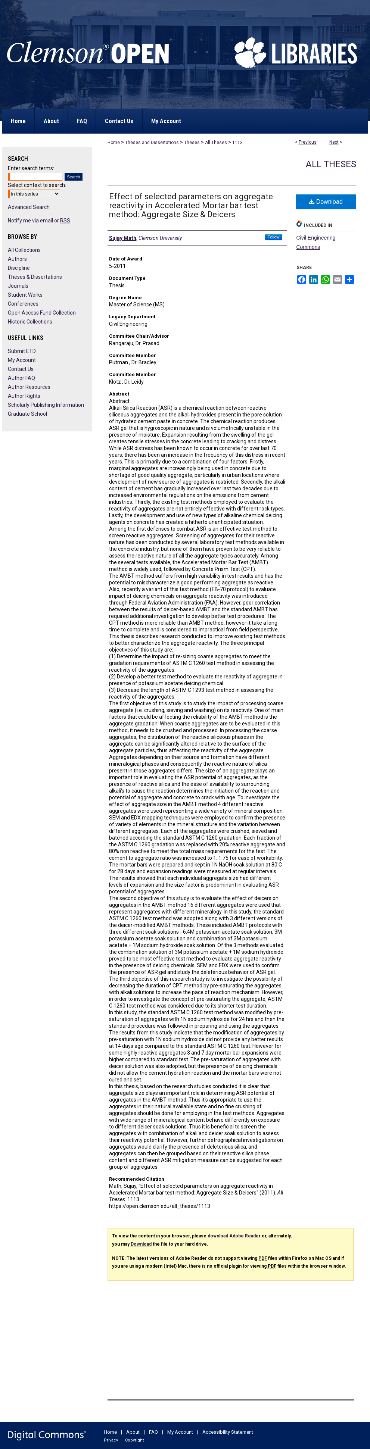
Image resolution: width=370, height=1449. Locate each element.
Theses (192, 142)
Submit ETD (22, 351)
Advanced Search (29, 207)
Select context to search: (37, 185)
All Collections (24, 250)
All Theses (216, 142)
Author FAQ (21, 378)
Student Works (25, 295)
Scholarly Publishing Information (46, 405)
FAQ (153, 1432)
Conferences (23, 304)
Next (334, 142)
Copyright (134, 1440)
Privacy (111, 1440)
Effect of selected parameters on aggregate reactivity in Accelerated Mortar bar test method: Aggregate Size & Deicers (191, 205)
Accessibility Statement (227, 1432)
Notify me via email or (39, 221)
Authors (17, 259)
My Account (22, 360)
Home (114, 142)
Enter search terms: (31, 168)
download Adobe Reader (234, 1236)
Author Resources (29, 387)
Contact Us (21, 369)
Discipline (19, 268)
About (133, 1432)
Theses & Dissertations (35, 277)
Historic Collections (30, 322)
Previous (308, 142)
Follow (274, 237)
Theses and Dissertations (152, 142)
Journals (18, 286)
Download (326, 202)
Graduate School (27, 414)
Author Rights (24, 396)
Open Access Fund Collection (42, 313)
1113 (237, 142)
